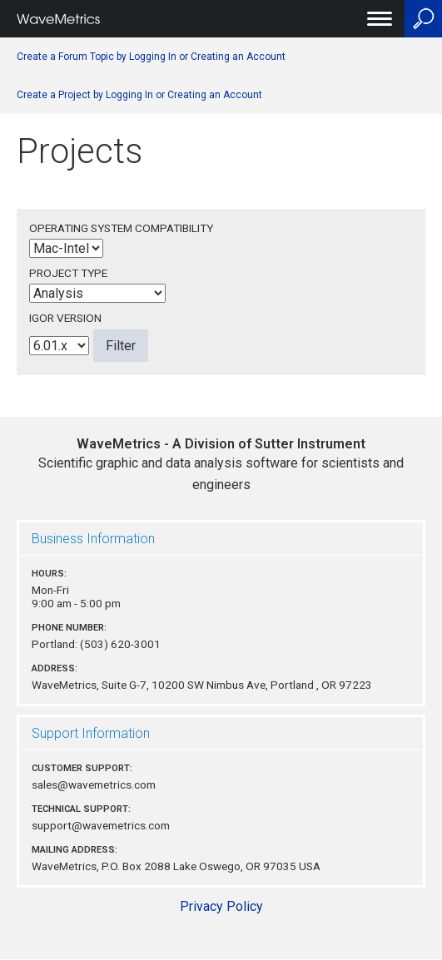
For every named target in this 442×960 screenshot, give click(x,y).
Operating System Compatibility (121, 228)
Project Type (68, 273)
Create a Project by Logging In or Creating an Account (139, 95)
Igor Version (65, 317)
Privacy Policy (221, 906)
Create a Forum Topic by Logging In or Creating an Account (151, 56)
